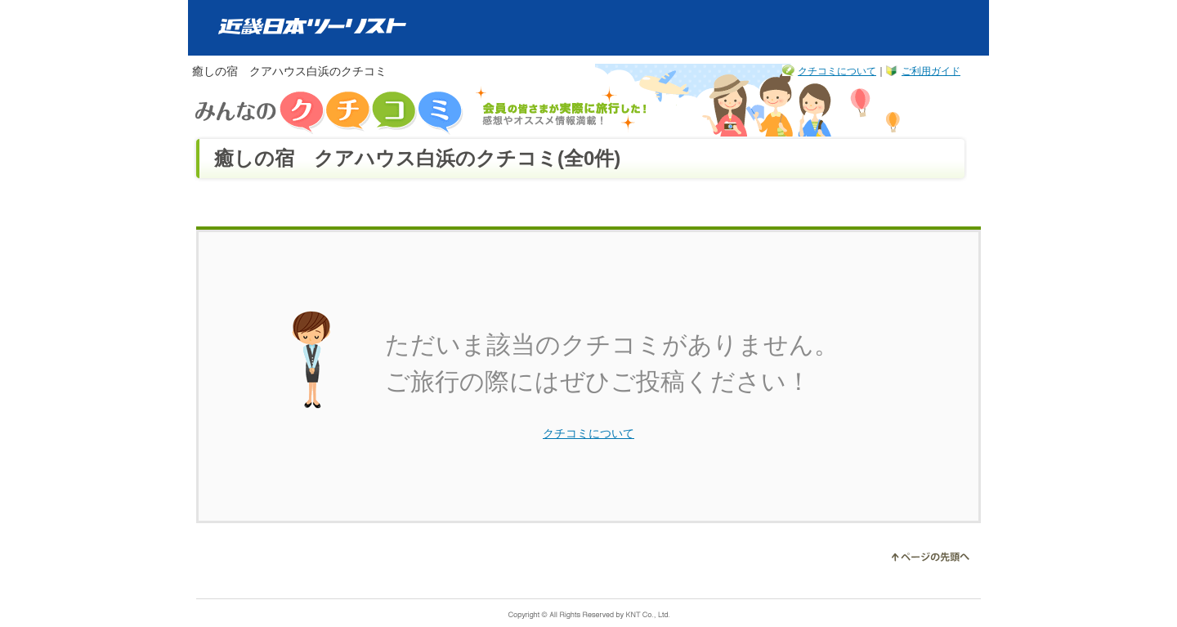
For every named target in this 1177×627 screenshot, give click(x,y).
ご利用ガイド (931, 71)
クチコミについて (837, 71)
